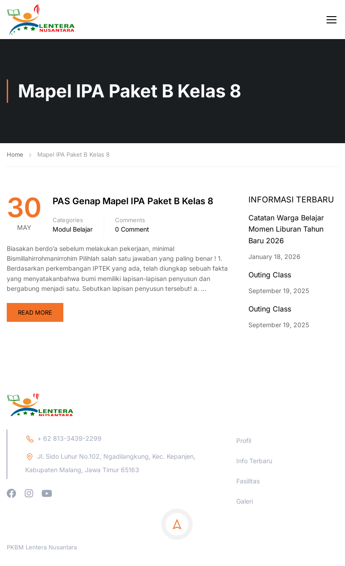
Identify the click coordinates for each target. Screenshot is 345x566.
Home (15, 154)
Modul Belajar (73, 229)
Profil (243, 484)
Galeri (244, 544)
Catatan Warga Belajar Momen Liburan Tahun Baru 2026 (286, 229)
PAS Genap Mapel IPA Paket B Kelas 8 (133, 201)
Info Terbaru (254, 504)
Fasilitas (248, 524)
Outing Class (269, 274)
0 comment (132, 229)
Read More (35, 312)
